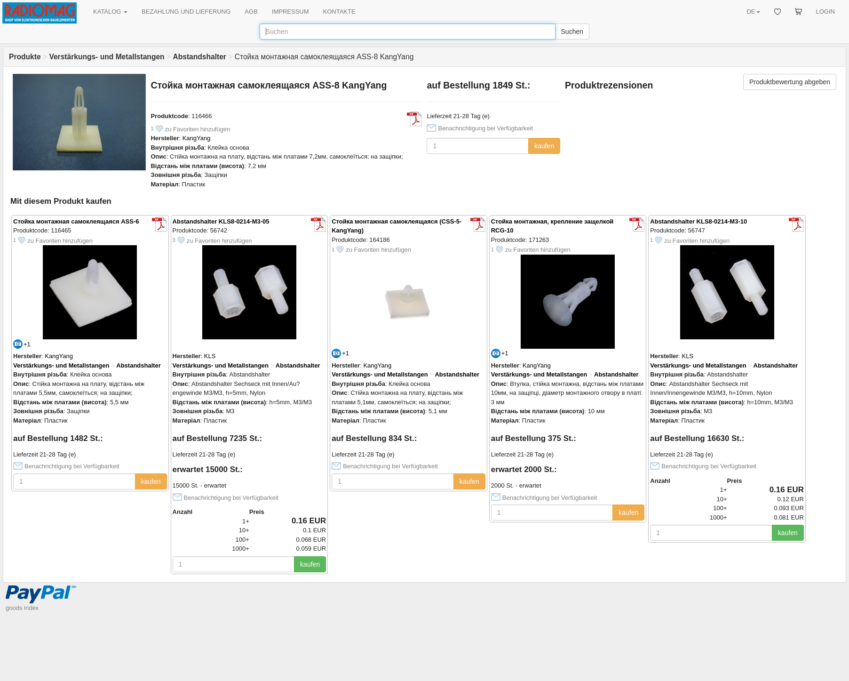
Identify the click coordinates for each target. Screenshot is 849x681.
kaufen (544, 146)
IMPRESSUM (290, 11)
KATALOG (110, 11)
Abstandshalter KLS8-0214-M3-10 (698, 221)
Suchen (572, 31)
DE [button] (753, 11)
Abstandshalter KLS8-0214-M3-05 (221, 221)
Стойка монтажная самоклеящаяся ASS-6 (76, 221)
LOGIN (825, 11)
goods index (22, 607)
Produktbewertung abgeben (789, 82)
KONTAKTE (339, 11)
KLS (210, 356)
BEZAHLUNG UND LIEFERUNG (186, 11)
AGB (251, 11)
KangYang (196, 138)
